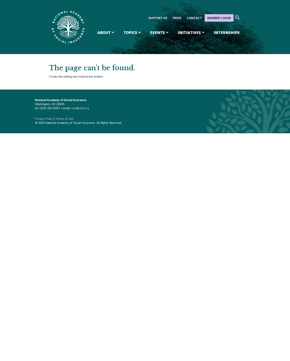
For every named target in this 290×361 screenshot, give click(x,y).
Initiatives (191, 32)
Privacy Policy (44, 118)
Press (177, 18)
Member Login (219, 18)
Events (160, 32)
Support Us (157, 18)
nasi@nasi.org (80, 108)
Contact (194, 18)
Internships (227, 32)
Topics (133, 32)
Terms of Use (64, 118)
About (106, 32)
